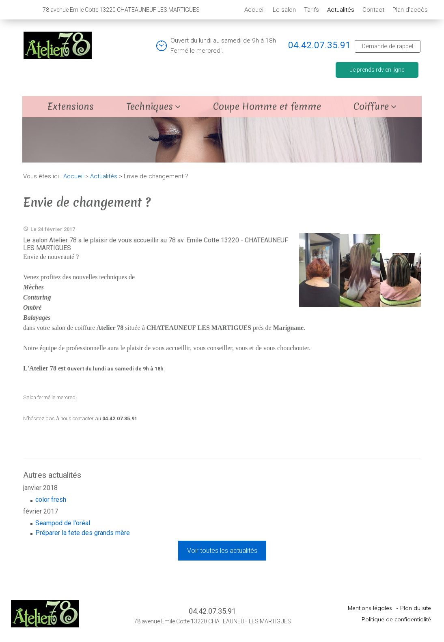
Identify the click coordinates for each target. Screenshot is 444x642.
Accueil (254, 9)
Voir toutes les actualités (222, 550)
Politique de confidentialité (396, 619)
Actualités (340, 9)
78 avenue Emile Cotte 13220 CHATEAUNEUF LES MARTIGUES (212, 621)
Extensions (70, 106)
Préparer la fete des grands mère (82, 533)
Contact (373, 9)
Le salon (284, 9)
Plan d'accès (410, 9)
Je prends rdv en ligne (377, 69)
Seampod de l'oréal (62, 523)
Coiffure (371, 106)
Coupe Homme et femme (267, 106)
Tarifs (311, 9)
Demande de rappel (387, 46)
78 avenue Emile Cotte (121, 9)
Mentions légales (370, 608)
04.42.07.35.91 (319, 45)
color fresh (50, 499)
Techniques (149, 106)
